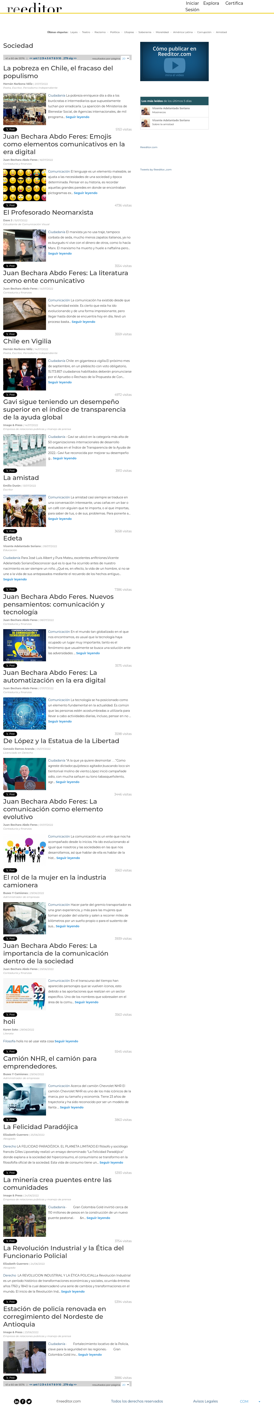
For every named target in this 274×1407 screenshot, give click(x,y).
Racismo (100, 32)
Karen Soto (11, 1029)
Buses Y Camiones (15, 893)
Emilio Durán (12, 485)
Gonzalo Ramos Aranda (19, 748)
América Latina (183, 32)
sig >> (73, 58)
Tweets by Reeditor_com (156, 169)
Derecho (9, 1146)
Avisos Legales (205, 1401)
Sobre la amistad (163, 124)
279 (65, 58)
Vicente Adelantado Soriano (22, 546)
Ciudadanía (56, 95)
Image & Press (13, 425)
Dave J (8, 220)
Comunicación (59, 171)
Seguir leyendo (77, 117)
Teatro (86, 32)
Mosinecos (159, 112)
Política (114, 32)
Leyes (74, 32)
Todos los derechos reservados (137, 1401)
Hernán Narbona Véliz (18, 83)
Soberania (144, 32)
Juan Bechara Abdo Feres (20, 159)
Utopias (129, 32)
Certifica (234, 3)
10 (59, 58)
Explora (211, 3)
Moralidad (162, 32)
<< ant (33, 58)
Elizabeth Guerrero (16, 1134)
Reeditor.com (149, 147)
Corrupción (204, 32)
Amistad (221, 32)
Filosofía (9, 1041)
